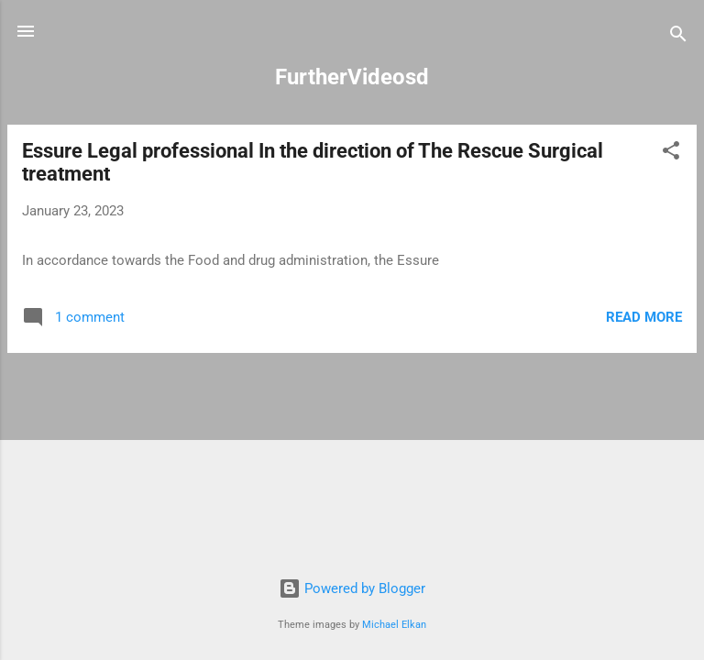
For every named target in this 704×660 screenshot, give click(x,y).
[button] (671, 153)
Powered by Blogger (352, 588)
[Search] (678, 37)
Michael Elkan (394, 625)
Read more (644, 317)
